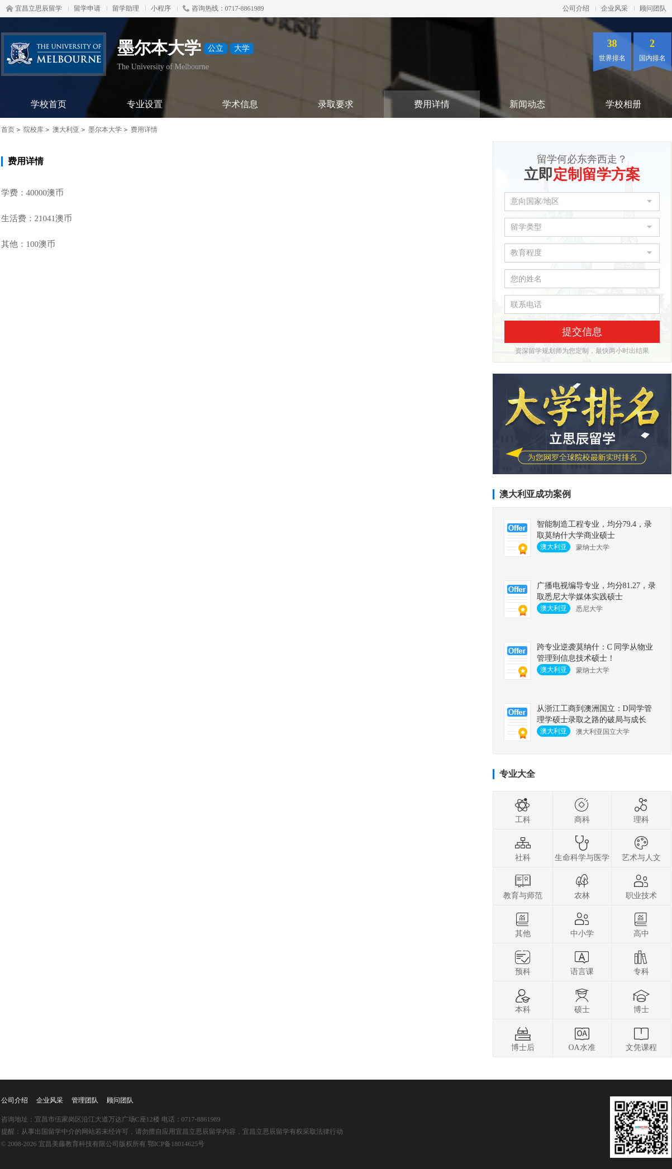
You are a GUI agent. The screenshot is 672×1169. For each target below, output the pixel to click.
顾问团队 (653, 8)
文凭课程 (641, 1038)
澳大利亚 (66, 129)
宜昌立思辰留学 (34, 8)
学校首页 (48, 104)
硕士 (582, 1000)
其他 (522, 924)
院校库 (33, 129)
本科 (522, 1000)
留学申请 (87, 8)
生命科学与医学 (582, 848)
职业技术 (641, 886)
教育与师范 (522, 886)
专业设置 (145, 104)
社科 (522, 848)
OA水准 (581, 1038)
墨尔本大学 (105, 129)
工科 (522, 810)
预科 (522, 962)
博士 (641, 1000)
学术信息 (240, 104)
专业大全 (517, 774)
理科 (641, 810)
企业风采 (614, 8)
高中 (641, 924)
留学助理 (125, 8)
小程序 (161, 8)
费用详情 (432, 104)
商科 (582, 810)
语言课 (582, 962)
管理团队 (85, 1100)
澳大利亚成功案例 (535, 494)
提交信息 (582, 331)
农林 (582, 886)
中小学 (582, 924)
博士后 (523, 1038)
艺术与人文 (641, 848)
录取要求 (336, 104)
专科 (641, 962)
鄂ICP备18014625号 (176, 1144)
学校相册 (623, 104)
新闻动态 (527, 104)
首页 (8, 129)
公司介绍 (576, 8)
